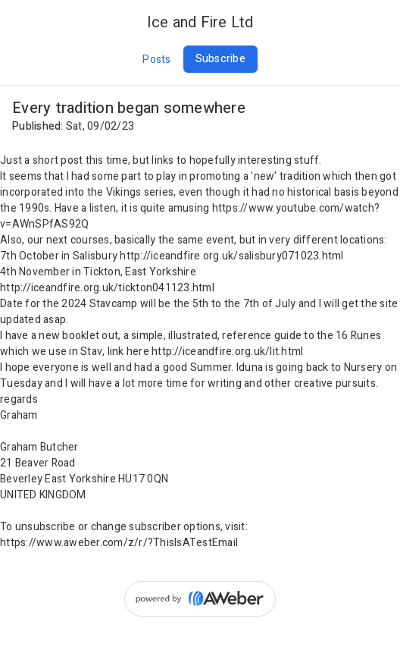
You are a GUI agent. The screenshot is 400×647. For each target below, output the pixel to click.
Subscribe (220, 59)
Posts (156, 60)
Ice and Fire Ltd (200, 22)
